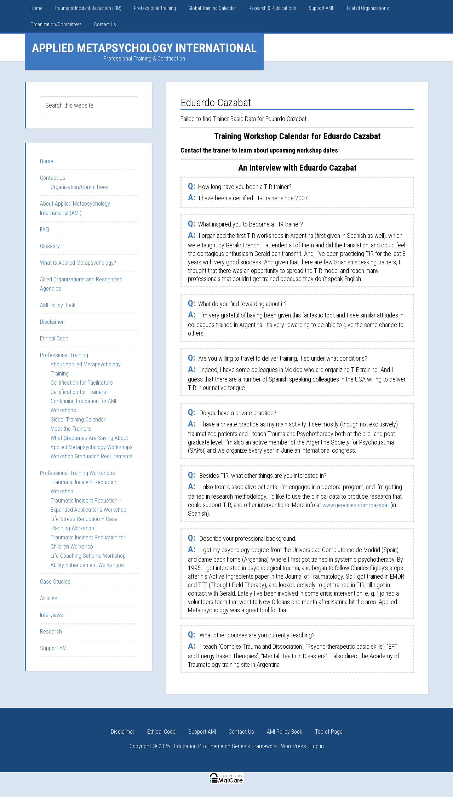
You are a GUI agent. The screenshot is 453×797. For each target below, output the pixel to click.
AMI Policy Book (57, 305)
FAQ (44, 229)
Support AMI (54, 648)
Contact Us (52, 177)
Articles (48, 598)
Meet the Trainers (71, 428)
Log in (317, 746)
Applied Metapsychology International (144, 48)
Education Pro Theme (198, 746)
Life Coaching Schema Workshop (88, 555)
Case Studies (55, 581)
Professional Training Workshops (77, 473)
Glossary (50, 246)
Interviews (51, 615)
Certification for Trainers (78, 392)
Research (51, 631)
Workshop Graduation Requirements (92, 456)
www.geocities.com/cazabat (357, 505)
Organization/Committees (80, 187)
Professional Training (64, 355)
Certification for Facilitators (82, 382)
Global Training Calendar (78, 419)
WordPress (293, 746)
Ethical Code (54, 338)
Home (46, 161)
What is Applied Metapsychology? (78, 262)
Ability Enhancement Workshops (87, 565)
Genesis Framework (254, 746)
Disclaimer (52, 322)
